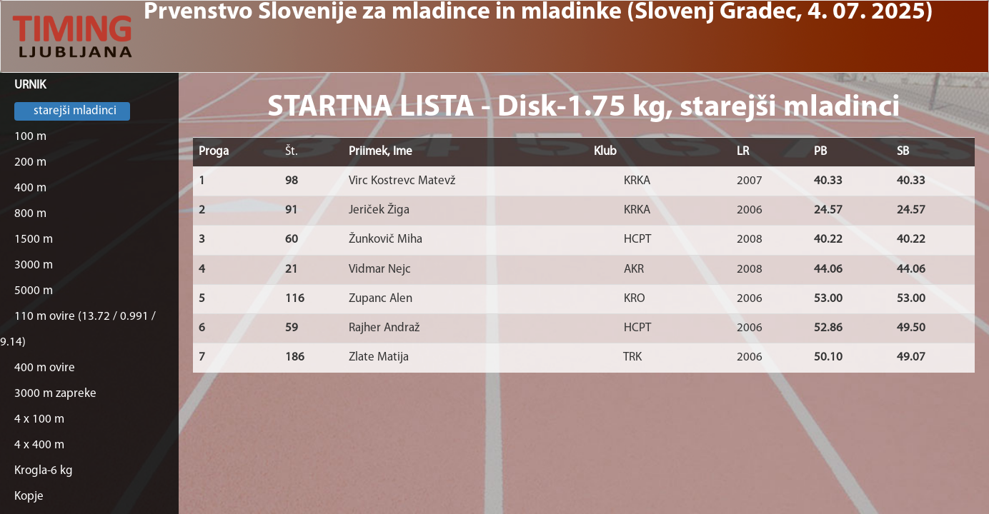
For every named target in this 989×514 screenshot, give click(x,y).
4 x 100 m (39, 419)
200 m (30, 162)
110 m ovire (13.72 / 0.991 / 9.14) (78, 329)
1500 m (33, 239)
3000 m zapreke (55, 394)
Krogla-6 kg (43, 471)
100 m (30, 137)
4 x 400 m (39, 445)
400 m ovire (44, 368)
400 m (30, 188)
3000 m (33, 265)
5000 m (33, 291)
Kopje (29, 496)
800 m (30, 214)
